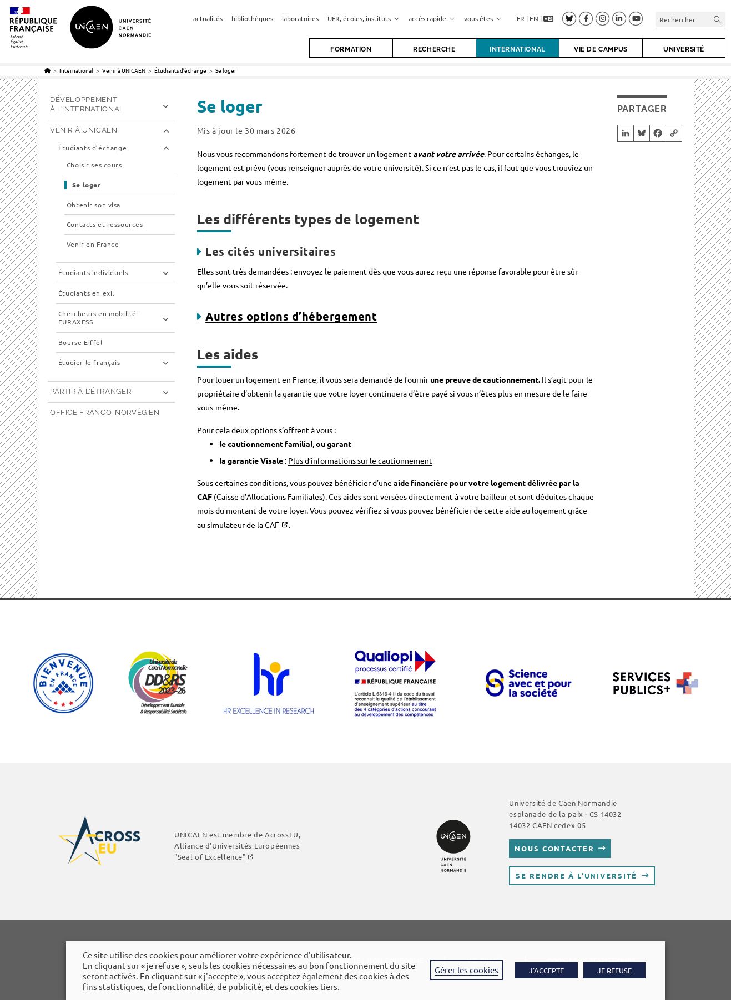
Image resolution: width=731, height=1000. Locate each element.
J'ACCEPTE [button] (546, 970)
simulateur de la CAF (243, 525)
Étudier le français (89, 362)
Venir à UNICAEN (84, 130)
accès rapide (432, 18)
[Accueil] (47, 70)
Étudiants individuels (93, 272)
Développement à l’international (87, 104)
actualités (208, 18)
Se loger (225, 70)
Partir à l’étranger (90, 391)
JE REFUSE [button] (614, 970)
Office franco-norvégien (105, 412)
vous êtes (483, 18)
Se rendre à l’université (576, 875)
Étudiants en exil (86, 293)
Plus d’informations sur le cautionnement (360, 460)
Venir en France (93, 244)
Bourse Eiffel (80, 342)
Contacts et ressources (105, 224)
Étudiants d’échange (92, 148)
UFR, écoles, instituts (363, 18)
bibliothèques (252, 18)
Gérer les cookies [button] (466, 970)
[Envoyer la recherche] (718, 19)
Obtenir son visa (93, 205)
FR (521, 18)
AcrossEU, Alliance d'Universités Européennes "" (237, 845)
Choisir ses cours (94, 165)
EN (534, 18)
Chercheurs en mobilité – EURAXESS (100, 318)
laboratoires (300, 18)
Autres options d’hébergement (291, 316)
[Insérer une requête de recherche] (690, 19)
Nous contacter (554, 848)
